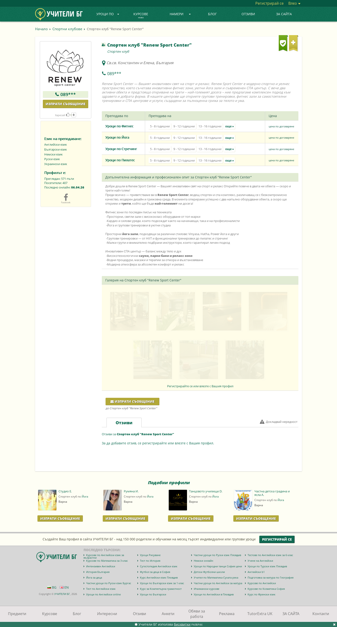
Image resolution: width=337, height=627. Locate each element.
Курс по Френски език (261, 594)
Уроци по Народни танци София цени (218, 566)
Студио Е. (65, 491)
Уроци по (107, 14)
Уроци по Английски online (103, 594)
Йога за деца (94, 577)
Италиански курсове (206, 588)
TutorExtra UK (259, 613)
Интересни (107, 613)
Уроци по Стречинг (121, 149)
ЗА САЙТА (284, 14)
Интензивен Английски (100, 566)
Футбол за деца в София (155, 572)
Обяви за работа (196, 614)
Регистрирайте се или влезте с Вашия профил (200, 386)
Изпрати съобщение (65, 104)
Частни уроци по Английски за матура (218, 583)
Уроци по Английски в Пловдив (214, 594)
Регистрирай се (269, 3)
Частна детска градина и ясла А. (272, 493)
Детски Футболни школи (209, 572)
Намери (180, 14)
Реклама (226, 613)
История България (98, 572)
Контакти (320, 613)
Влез (294, 3)
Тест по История (150, 560)
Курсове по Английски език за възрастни (104, 556)
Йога (85, 496)
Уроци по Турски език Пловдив (267, 566)
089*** (68, 94)
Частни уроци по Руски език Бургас (108, 583)
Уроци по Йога (117, 137)
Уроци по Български (153, 594)
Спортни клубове (67, 28)
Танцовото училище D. (205, 491)
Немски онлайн (203, 560)
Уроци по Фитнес (119, 126)
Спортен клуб (118, 51)
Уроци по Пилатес (120, 160)
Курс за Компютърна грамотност (161, 588)
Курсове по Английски (262, 583)
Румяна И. (131, 491)
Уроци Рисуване (150, 555)
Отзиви (248, 14)
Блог (212, 14)
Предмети (17, 613)
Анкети (168, 613)
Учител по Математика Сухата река (216, 577)
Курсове (141, 16)
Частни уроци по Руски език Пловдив (217, 555)
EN (64, 587)
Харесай (62, 115)
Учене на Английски (260, 560)
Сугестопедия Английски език (158, 566)
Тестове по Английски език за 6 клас (270, 555)
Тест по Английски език (101, 588)
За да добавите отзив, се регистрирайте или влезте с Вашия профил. (158, 443)
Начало (41, 28)
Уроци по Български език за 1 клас (162, 583)
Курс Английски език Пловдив (159, 577)
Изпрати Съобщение (60, 518)
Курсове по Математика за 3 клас (107, 560)
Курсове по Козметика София (266, 588)
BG (51, 587)
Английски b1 (256, 572)
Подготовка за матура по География (270, 577)
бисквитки (182, 624)
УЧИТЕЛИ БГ (62, 594)
